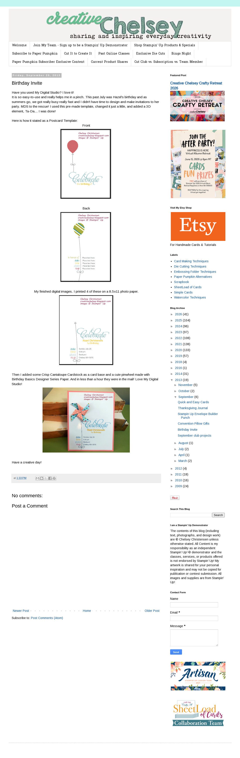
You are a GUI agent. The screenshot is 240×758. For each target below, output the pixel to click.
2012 (179, 468)
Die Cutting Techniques (190, 266)
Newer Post (21, 610)
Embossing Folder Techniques (195, 271)
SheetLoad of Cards (188, 287)
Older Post (152, 610)
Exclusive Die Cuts (150, 53)
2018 (179, 362)
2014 (179, 374)
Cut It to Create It (78, 53)
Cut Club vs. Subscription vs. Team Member (168, 62)
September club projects (194, 435)
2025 (179, 320)
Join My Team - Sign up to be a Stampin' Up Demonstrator (80, 45)
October (184, 391)
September (186, 397)
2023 (179, 332)
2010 (179, 480)
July (181, 449)
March (183, 461)
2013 (179, 380)
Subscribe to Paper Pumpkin (35, 53)
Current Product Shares (109, 62)
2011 (179, 474)
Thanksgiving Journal (193, 408)
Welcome (19, 45)
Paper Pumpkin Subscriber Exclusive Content (48, 62)
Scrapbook (181, 282)
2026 (179, 314)
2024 (179, 326)
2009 (179, 486)
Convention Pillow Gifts (193, 423)
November (186, 385)
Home (87, 610)
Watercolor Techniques (190, 297)
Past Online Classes (114, 53)
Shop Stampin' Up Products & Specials (164, 45)
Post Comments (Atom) (47, 618)
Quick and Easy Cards (193, 402)
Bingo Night (181, 53)
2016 (179, 368)
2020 (179, 350)
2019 (179, 356)
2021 (179, 344)
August (183, 443)
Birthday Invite (187, 429)
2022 (179, 338)
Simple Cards (183, 292)
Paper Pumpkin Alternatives (193, 276)
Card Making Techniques (191, 261)
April (181, 455)
